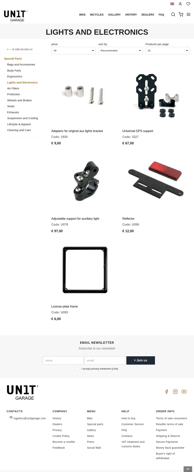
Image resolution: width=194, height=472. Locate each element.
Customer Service (132, 410)
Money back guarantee (170, 434)
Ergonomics (14, 76)
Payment (161, 416)
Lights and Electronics (22, 82)
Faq (161, 14)
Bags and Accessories (21, 64)
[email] (105, 347)
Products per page (157, 44)
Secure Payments (167, 428)
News (90, 422)
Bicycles (97, 14)
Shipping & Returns (168, 422)
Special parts (95, 410)
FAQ (124, 416)
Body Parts (14, 70)
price (55, 44)
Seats (10, 106)
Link (115, 355)
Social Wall (94, 434)
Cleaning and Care (19, 130)
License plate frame (64, 293)
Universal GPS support (137, 126)
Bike (82, 14)
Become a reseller (64, 428)
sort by (103, 44)
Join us (140, 347)
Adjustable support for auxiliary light (75, 209)
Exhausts (13, 112)
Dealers (148, 14)
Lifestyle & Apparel (19, 124)
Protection (13, 94)
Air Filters (13, 88)
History (131, 14)
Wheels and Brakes (19, 100)
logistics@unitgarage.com (30, 405)
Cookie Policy (61, 422)
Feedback (59, 434)
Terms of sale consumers (171, 405)
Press (90, 428)
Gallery (114, 14)
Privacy (57, 416)
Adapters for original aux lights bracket (77, 126)
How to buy (128, 405)
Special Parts (13, 58)
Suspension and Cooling (22, 118)
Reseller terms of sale (169, 410)
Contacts (126, 422)
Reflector (128, 209)
